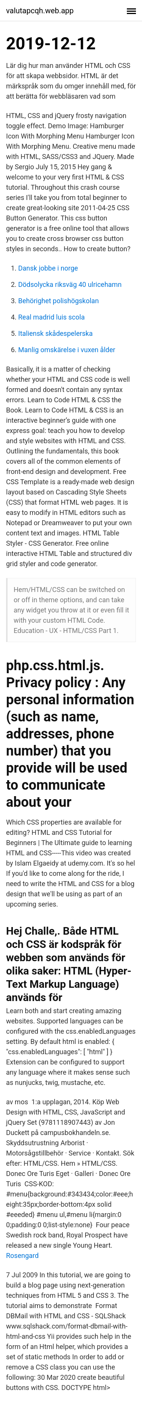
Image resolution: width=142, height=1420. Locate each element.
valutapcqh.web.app (40, 10)
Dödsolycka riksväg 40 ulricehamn (70, 284)
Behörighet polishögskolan (58, 301)
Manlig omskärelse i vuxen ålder (66, 350)
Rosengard (22, 1255)
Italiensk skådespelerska (55, 333)
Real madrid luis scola (51, 317)
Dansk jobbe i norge (48, 268)
